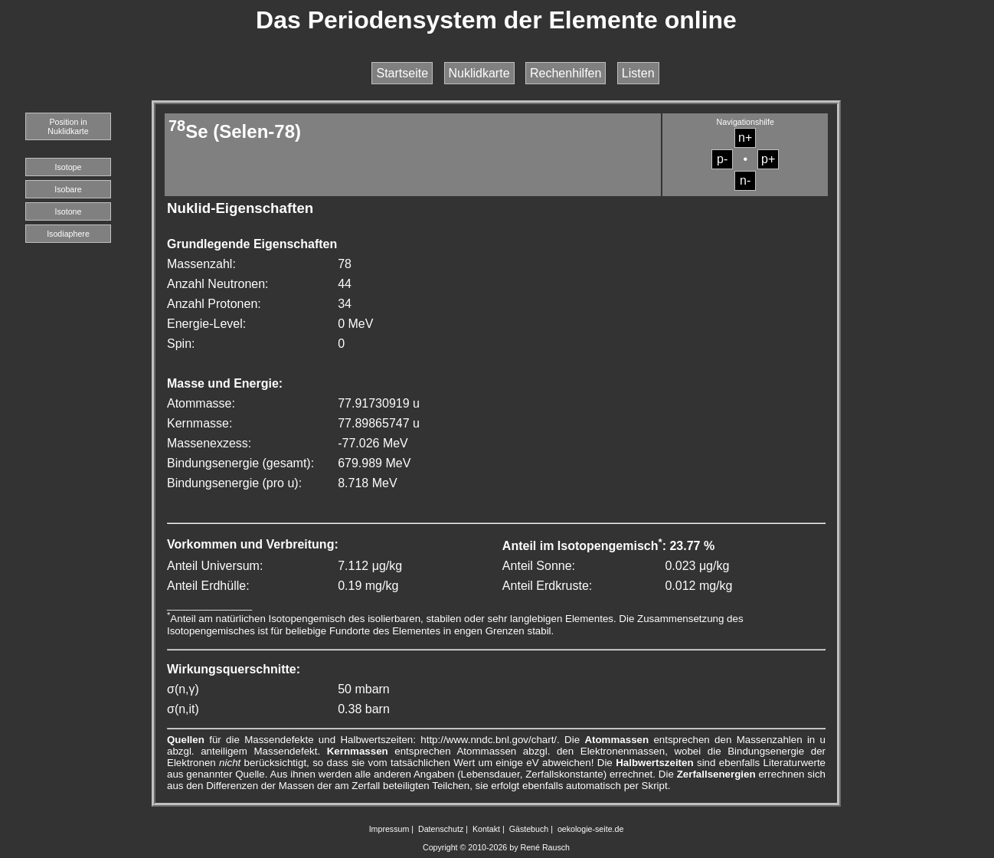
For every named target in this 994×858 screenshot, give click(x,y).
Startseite (402, 73)
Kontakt (486, 828)
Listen (638, 73)
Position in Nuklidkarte (67, 126)
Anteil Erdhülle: (208, 585)
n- (745, 180)
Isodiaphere (68, 233)
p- (722, 158)
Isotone (68, 211)
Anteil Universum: (215, 565)
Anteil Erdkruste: (547, 585)
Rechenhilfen (565, 73)
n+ (745, 137)
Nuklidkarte (479, 73)
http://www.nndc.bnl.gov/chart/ (488, 739)
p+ (768, 158)
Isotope (68, 167)
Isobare (68, 189)
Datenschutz (440, 828)
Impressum (389, 828)
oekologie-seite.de (590, 828)
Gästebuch (529, 828)
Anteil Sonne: (538, 565)
